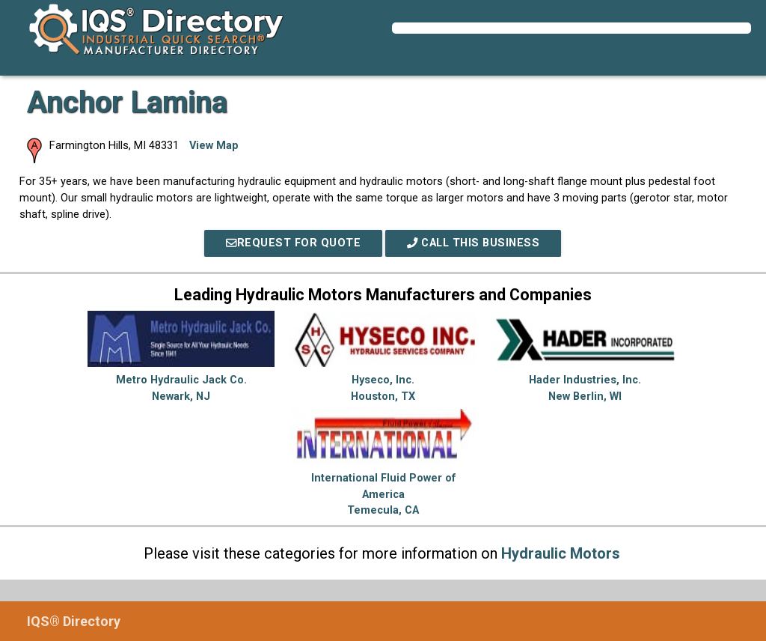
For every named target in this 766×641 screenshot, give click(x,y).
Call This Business (473, 243)
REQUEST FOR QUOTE (293, 243)
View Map (214, 145)
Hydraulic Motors (560, 553)
